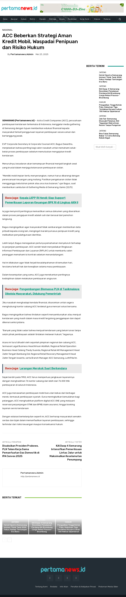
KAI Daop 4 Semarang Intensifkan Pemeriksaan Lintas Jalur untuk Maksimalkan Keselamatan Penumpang (66, 452)
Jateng (15, 522)
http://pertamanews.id (30, 476)
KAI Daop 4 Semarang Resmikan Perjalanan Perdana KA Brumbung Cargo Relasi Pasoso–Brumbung (42, 527)
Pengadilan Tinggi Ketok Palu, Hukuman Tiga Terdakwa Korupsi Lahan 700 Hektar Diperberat (68, 528)
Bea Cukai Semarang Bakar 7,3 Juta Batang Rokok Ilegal (109, 136)
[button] (120, 19)
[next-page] (10, 540)
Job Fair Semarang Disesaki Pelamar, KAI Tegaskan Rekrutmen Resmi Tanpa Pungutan (110, 122)
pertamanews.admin (21, 54)
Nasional (7, 30)
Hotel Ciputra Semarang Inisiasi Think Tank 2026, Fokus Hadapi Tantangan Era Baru (15, 528)
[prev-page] (4, 540)
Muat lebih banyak (105, 146)
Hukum (68, 522)
